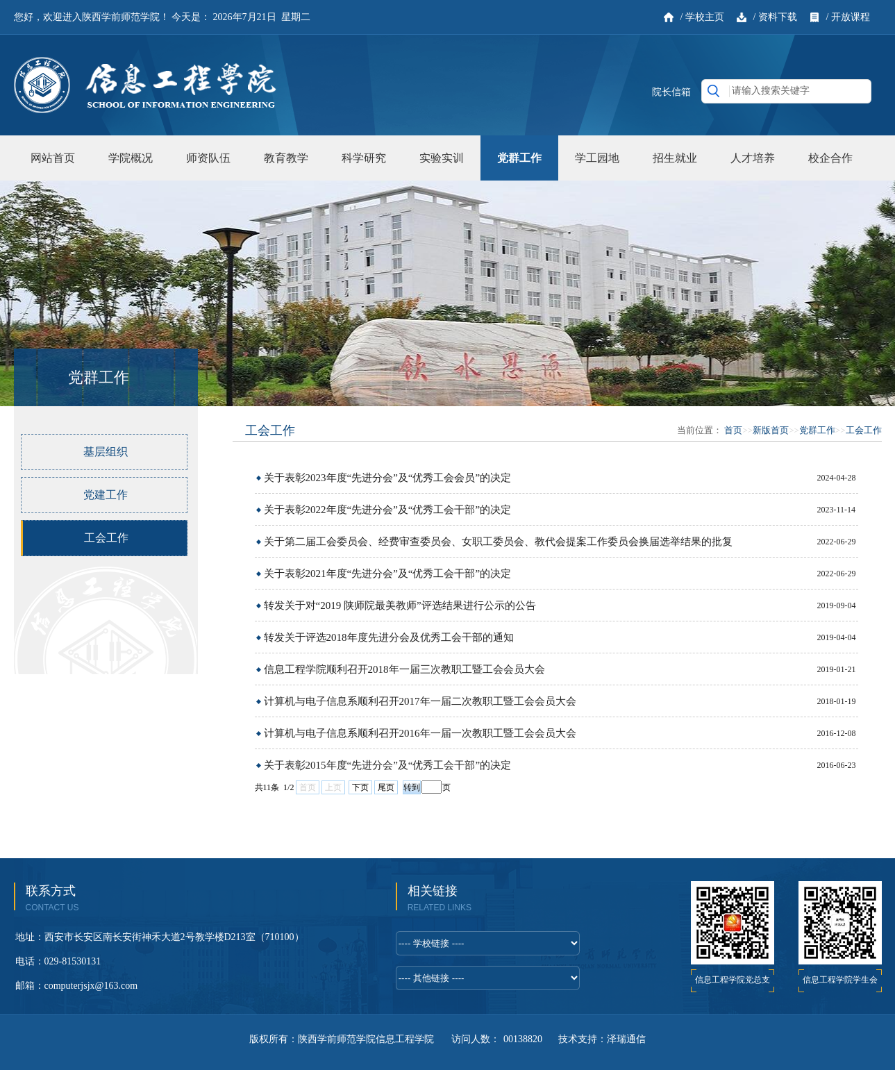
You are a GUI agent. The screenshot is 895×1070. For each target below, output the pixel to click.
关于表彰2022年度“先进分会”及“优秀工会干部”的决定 (388, 509)
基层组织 (105, 452)
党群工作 (519, 158)
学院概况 (130, 158)
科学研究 (364, 158)
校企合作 (830, 158)
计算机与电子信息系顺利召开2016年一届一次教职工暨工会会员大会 (420, 733)
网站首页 (53, 158)
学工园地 (597, 158)
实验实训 (441, 158)
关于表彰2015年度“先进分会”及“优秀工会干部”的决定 (388, 765)
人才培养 (752, 158)
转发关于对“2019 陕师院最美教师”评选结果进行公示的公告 (400, 605)
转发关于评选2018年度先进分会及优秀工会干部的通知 (389, 637)
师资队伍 (208, 158)
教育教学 (286, 158)
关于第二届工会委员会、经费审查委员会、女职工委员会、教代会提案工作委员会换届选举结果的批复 (498, 541)
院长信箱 (671, 92)
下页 (360, 787)
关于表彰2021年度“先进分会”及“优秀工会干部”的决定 (388, 573)
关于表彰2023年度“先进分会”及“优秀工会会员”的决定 (388, 477)
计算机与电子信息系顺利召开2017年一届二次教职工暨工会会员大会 (420, 701)
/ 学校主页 (702, 17)
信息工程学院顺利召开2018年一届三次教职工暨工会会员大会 (404, 669)
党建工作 (105, 495)
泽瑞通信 (626, 1039)
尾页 (386, 787)
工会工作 (106, 538)
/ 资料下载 (775, 17)
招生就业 (675, 158)
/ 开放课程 (848, 17)
